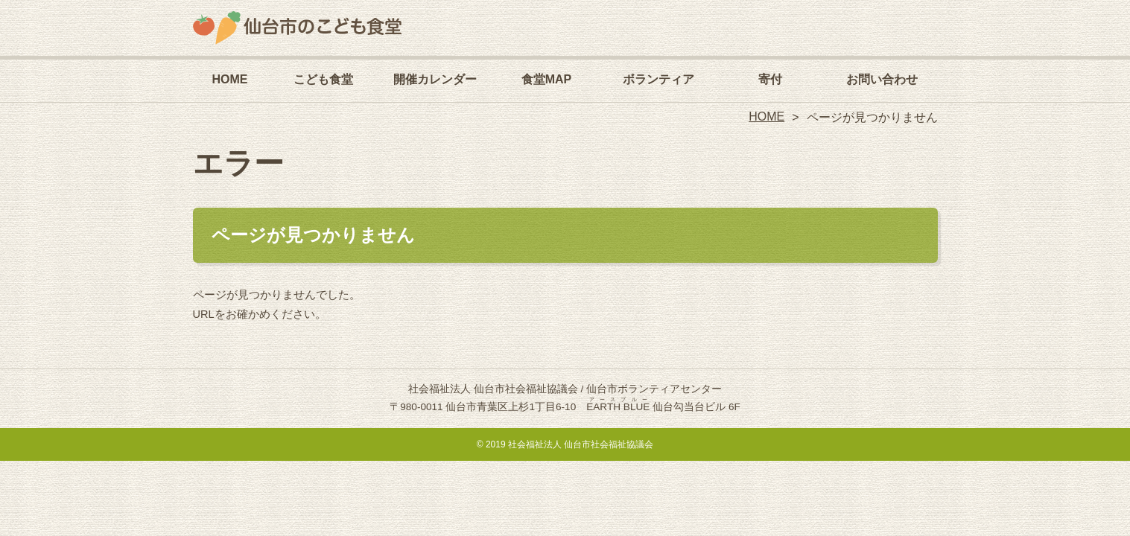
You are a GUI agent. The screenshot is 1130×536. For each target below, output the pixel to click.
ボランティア (658, 79)
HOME (230, 79)
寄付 (770, 79)
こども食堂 (323, 79)
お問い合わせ (882, 79)
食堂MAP (546, 79)
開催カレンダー (435, 79)
